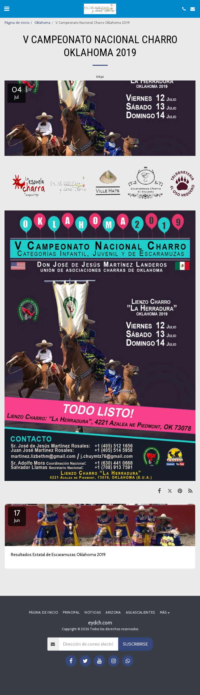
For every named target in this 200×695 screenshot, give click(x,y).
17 (17, 515)
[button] (7, 8)
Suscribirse (135, 644)
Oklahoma (42, 23)
